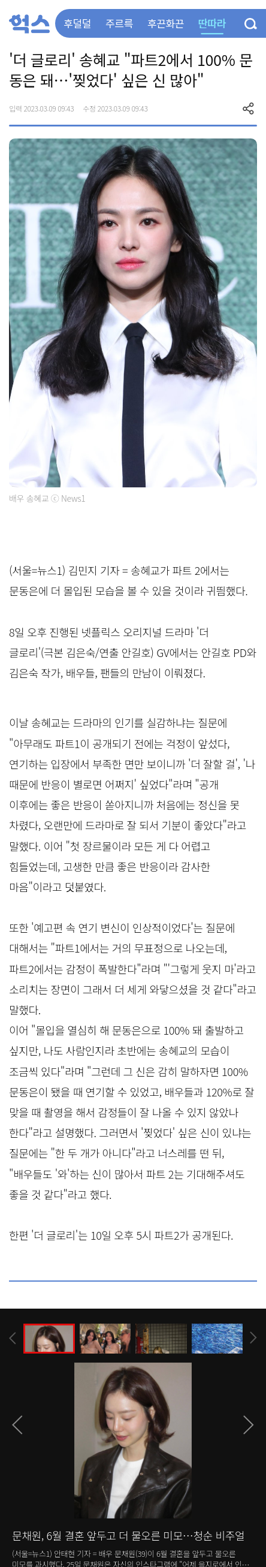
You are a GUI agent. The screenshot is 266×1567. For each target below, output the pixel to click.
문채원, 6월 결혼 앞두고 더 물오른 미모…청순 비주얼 (128, 1535)
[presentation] (12, 1338)
